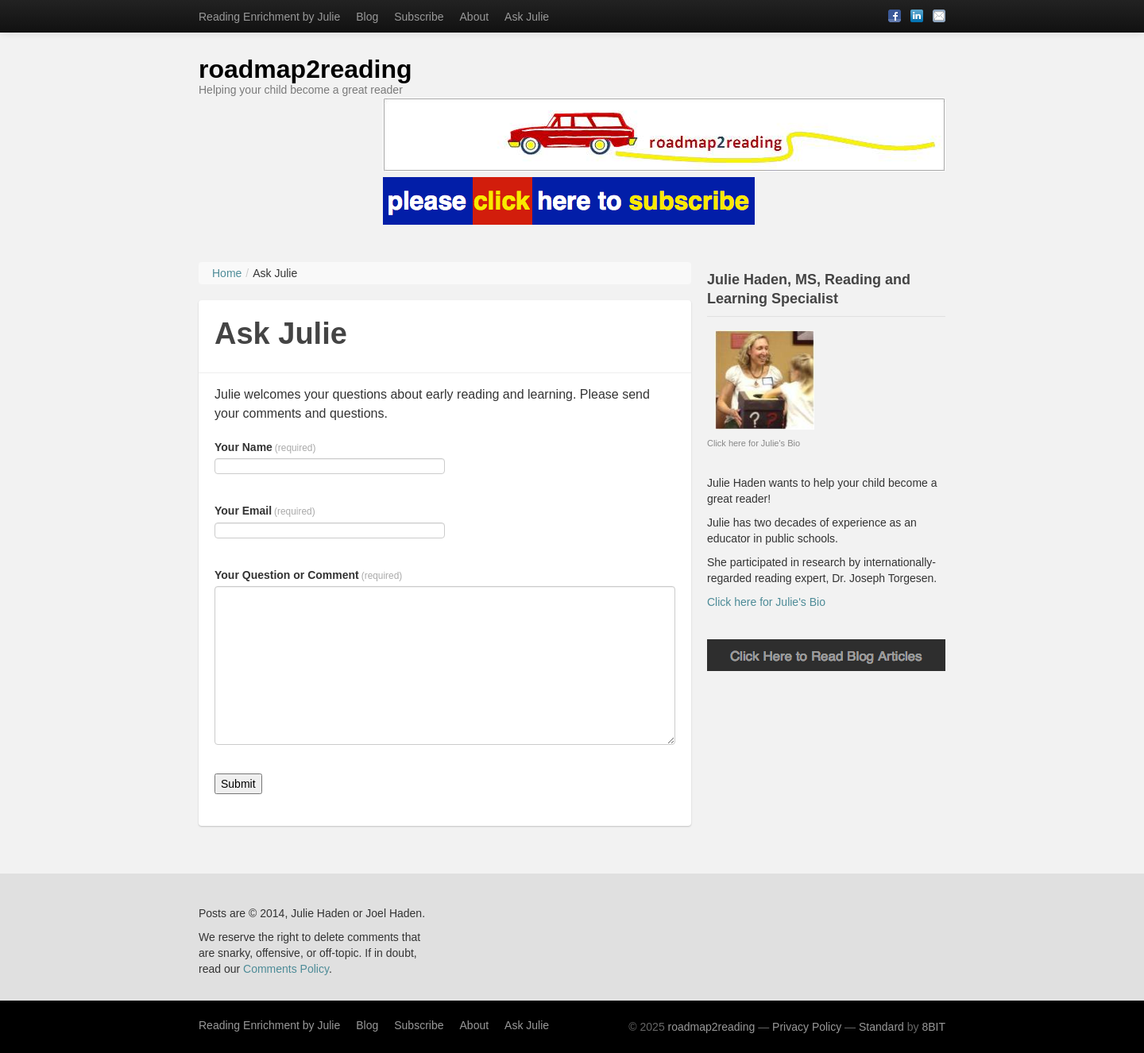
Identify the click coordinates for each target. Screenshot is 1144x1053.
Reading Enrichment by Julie (269, 16)
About (474, 16)
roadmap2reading (305, 69)
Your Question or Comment (308, 575)
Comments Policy (286, 968)
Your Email (264, 510)
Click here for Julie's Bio (766, 602)
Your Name (264, 447)
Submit (238, 783)
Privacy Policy (806, 1026)
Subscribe (418, 16)
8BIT (933, 1026)
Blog (367, 16)
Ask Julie (526, 16)
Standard (881, 1026)
